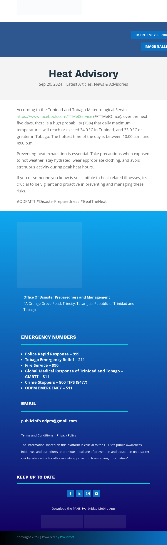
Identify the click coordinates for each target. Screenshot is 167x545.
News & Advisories (111, 84)
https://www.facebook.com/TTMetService (54, 116)
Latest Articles (79, 84)
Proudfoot (67, 537)
